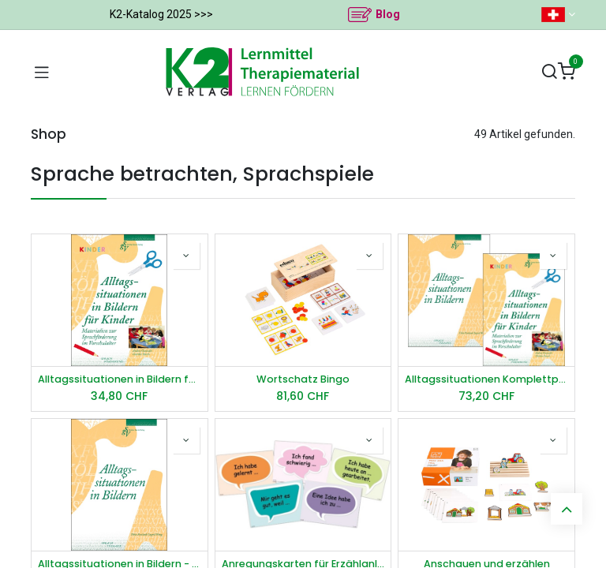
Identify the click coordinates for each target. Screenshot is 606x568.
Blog (388, 14)
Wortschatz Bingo (303, 379)
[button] (186, 255)
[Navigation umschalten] (42, 72)
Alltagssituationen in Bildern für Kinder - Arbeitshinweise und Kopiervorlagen (119, 379)
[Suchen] (549, 72)
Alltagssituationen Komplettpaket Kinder (486, 379)
